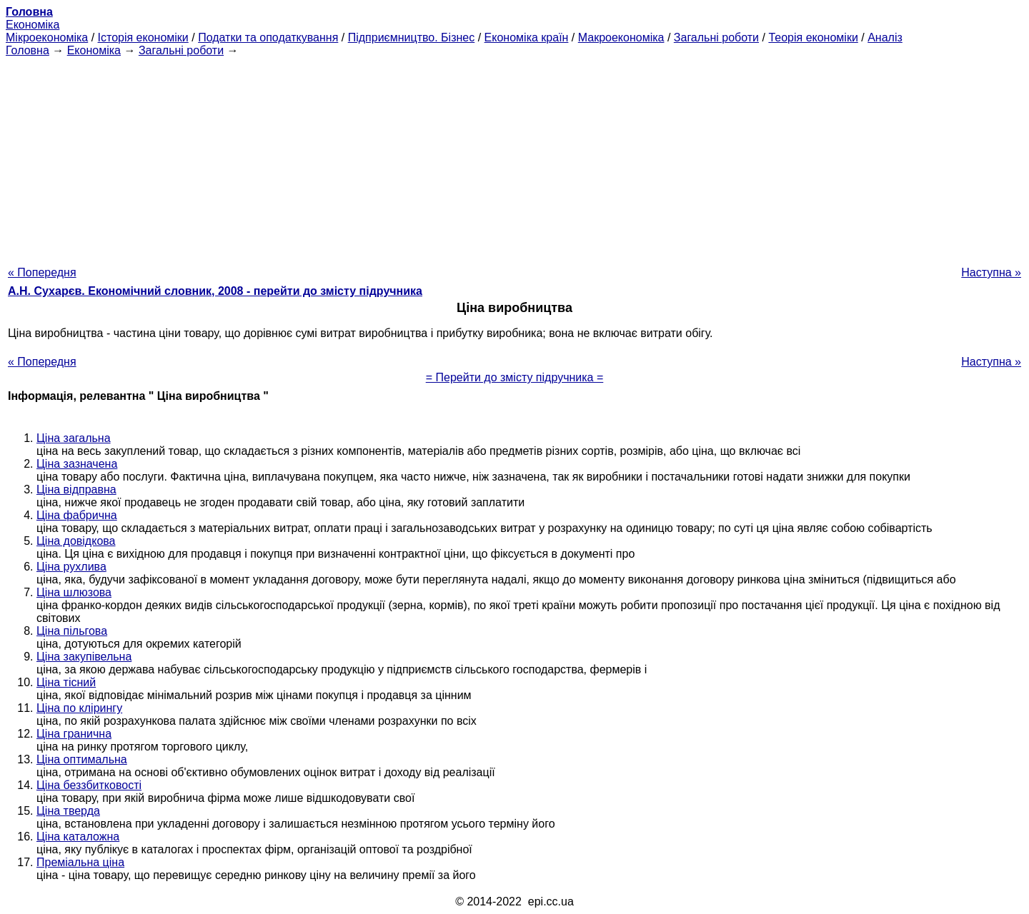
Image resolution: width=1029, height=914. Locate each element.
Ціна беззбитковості (88, 785)
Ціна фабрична (76, 515)
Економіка (32, 25)
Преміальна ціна (80, 862)
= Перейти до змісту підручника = (515, 377)
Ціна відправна (76, 489)
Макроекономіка (621, 37)
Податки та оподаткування (268, 37)
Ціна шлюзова (73, 592)
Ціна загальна (73, 438)
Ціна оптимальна (81, 759)
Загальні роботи (716, 37)
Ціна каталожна (77, 836)
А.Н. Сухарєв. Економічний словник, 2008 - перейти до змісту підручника (215, 291)
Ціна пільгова (71, 631)
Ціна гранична (73, 734)
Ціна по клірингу (79, 708)
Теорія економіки (813, 37)
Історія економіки (143, 37)
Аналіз (885, 37)
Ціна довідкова (76, 541)
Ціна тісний (66, 682)
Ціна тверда (68, 811)
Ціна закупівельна (83, 657)
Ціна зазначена (76, 464)
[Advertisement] (514, 157)
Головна (27, 50)
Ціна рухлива (71, 567)
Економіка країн (526, 37)
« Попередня (42, 272)
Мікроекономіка (47, 37)
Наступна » (991, 272)
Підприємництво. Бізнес (411, 37)
